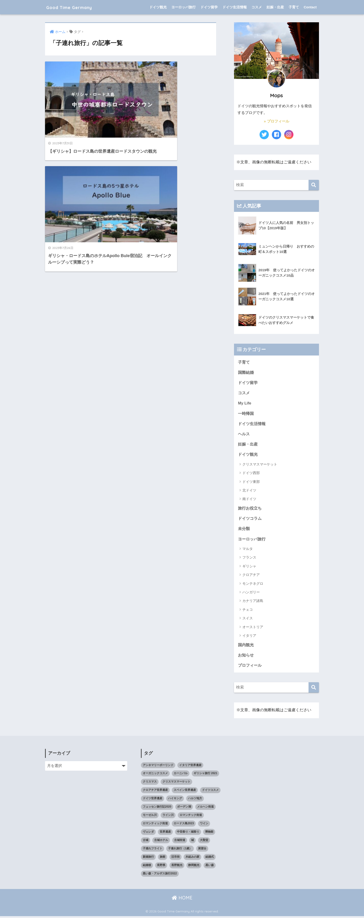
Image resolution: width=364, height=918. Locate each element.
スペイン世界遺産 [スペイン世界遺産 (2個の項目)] (185, 791)
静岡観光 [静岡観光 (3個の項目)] (193, 867)
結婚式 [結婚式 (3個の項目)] (209, 858)
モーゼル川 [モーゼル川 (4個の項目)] (150, 816)
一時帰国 (246, 414)
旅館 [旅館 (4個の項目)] (162, 858)
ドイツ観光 (158, 7)
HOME (182, 899)
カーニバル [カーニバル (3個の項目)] (181, 775)
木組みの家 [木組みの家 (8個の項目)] (192, 858)
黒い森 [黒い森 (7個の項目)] (209, 867)
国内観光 (246, 646)
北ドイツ (249, 491)
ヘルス (244, 435)
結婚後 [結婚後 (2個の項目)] (147, 867)
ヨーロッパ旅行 (183, 7)
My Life (244, 403)
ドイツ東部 (251, 483)
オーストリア (252, 628)
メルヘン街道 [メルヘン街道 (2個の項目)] (205, 808)
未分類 (244, 530)
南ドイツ (249, 500)
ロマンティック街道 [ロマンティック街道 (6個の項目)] (155, 825)
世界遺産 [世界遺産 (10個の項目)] (165, 833)
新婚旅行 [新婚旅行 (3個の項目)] (148, 858)
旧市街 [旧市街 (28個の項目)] (175, 858)
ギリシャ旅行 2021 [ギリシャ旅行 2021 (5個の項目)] (205, 775)
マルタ (247, 550)
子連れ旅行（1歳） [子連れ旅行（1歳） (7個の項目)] (180, 850)
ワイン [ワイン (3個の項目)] (204, 825)
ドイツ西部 (251, 474)
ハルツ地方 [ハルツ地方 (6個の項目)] (195, 800)
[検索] (314, 185)
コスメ (256, 7)
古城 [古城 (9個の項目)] (145, 842)
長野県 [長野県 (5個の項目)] (161, 867)
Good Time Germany (77, 7)
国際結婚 (246, 372)
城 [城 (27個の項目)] (192, 842)
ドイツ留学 (209, 7)
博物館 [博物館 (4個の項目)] (209, 833)
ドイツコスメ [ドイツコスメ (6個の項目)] (210, 791)
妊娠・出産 (275, 7)
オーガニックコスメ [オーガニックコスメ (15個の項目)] (155, 775)
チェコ (247, 611)
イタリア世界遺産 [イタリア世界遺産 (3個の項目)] (190, 766)
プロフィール (250, 667)
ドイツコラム (250, 519)
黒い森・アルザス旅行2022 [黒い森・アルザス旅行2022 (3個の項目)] (160, 875)
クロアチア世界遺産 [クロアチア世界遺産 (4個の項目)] (155, 791)
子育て (294, 7)
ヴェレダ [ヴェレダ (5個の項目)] (148, 833)
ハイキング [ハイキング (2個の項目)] (175, 800)
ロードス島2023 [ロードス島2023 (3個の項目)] (184, 825)
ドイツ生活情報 (234, 7)
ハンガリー (251, 593)
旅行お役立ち (250, 509)
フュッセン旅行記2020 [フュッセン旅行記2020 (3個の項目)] (157, 808)
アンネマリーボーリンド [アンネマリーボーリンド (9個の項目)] (158, 766)
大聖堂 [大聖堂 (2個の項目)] (204, 842)
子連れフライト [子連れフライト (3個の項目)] (152, 850)
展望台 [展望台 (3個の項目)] (202, 850)
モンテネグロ (252, 585)
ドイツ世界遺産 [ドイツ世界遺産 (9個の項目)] (152, 800)
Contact (310, 7)
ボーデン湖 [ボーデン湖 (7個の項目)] (184, 808)
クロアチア (251, 576)
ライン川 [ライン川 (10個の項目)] (168, 816)
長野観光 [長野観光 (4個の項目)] (176, 867)
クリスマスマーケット (259, 465)
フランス (249, 559)
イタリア (249, 637)
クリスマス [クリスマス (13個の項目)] (150, 783)
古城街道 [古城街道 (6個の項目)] (179, 842)
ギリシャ (249, 567)
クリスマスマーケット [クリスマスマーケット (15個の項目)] (176, 783)
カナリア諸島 (252, 602)
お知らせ (246, 656)
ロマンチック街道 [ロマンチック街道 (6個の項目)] (191, 816)
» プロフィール (276, 121)
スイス (247, 619)
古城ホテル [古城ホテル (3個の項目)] (161, 842)
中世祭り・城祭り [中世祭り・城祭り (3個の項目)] (188, 833)
